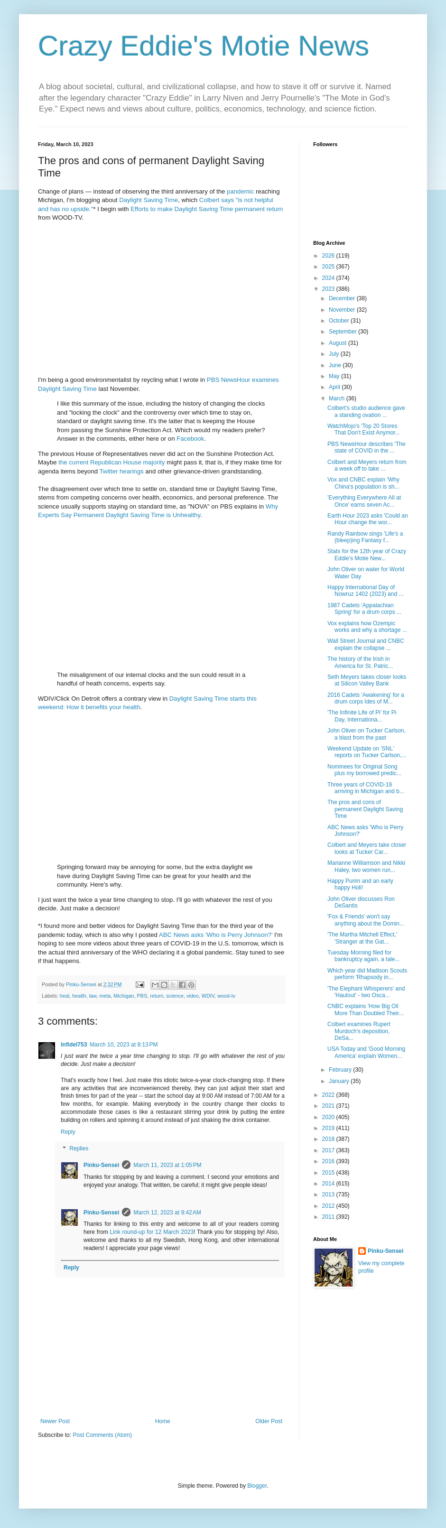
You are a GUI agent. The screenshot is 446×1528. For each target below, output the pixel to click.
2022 (329, 1095)
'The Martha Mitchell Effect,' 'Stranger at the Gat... (362, 938)
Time (171, 200)
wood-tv (226, 996)
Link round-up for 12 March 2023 (152, 1232)
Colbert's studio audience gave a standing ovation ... (366, 411)
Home (162, 1421)
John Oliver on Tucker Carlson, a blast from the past (366, 734)
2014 (329, 1183)
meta (105, 996)
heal (64, 996)
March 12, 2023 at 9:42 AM (167, 1212)
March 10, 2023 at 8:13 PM (124, 1044)
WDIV (208, 996)
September (343, 331)
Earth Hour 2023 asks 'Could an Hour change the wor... (367, 519)
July (335, 354)
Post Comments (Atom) (102, 1435)
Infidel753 (74, 1044)
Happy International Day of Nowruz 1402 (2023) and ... (365, 590)
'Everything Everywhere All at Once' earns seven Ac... (364, 501)
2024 (329, 278)
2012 (329, 1206)
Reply (68, 1132)
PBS (142, 996)
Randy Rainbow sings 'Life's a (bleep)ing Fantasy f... (365, 537)
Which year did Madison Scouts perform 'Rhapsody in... (367, 974)
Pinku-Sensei (101, 1165)
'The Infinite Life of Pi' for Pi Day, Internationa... (361, 715)
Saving (152, 200)
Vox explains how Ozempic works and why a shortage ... (367, 626)
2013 (329, 1194)
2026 (329, 255)
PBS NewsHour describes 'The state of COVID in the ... (366, 447)
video (192, 996)
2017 (329, 1150)
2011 (329, 1216)
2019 (329, 1128)
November (343, 309)
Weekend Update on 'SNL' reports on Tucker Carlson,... (366, 752)
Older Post (268, 1421)
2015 (329, 1172)
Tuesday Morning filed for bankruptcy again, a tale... (363, 956)
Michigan (123, 996)
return (156, 996)
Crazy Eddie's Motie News (203, 46)
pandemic (240, 191)
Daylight (130, 200)
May (335, 376)
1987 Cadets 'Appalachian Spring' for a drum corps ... (364, 608)
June (336, 365)
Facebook (190, 438)
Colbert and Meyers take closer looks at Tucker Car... (366, 848)
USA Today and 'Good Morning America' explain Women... (366, 1052)
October (340, 320)
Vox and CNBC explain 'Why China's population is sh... (363, 483)
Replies (78, 1148)
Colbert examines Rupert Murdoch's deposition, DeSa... (358, 1031)
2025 (329, 266)
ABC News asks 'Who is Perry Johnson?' (216, 934)
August (338, 343)
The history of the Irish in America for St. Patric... (360, 662)
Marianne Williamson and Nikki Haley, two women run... (366, 866)
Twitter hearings (122, 471)
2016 (329, 1161)
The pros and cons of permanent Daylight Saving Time (365, 809)
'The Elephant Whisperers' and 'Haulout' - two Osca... (366, 992)
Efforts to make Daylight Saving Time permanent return (206, 209)
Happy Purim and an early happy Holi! (360, 884)
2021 (329, 1105)
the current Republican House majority (111, 462)
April (335, 387)
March (337, 398)
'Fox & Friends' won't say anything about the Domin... (365, 919)
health (79, 996)
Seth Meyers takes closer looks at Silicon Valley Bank (366, 680)
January (340, 1081)
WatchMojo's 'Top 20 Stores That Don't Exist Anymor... (363, 429)
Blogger (257, 1485)
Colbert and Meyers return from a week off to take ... (367, 465)
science (175, 996)
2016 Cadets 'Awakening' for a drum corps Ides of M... (365, 698)
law (93, 996)
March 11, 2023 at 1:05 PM (167, 1165)
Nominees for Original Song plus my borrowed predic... (364, 770)
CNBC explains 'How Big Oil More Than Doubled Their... (365, 1009)
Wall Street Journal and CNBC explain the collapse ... (365, 644)
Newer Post (55, 1421)
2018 (329, 1139)
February (341, 1069)
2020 (329, 1117)
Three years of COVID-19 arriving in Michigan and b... (365, 788)
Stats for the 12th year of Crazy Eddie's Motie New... (366, 554)
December (343, 298)
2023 (329, 289)
